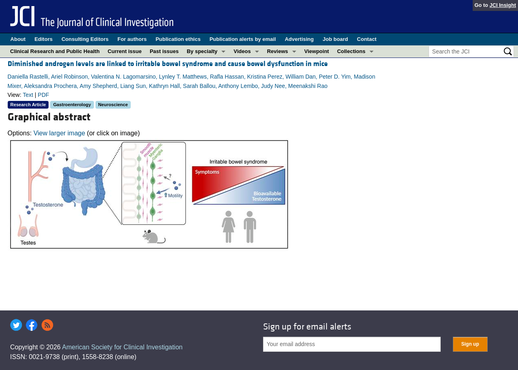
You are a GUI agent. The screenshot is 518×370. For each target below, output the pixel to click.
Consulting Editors (85, 39)
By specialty (202, 51)
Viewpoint (316, 51)
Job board (335, 39)
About (18, 39)
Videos (242, 51)
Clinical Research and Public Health (55, 51)
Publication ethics (177, 39)
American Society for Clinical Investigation (122, 347)
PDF (43, 95)
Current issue (125, 51)
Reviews (277, 51)
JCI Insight (503, 5)
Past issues (164, 51)
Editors (43, 39)
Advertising (299, 39)
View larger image (59, 133)
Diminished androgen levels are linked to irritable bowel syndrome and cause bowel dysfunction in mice (168, 63)
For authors (131, 39)
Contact (366, 39)
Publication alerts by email (243, 39)
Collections (351, 51)
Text (28, 95)
